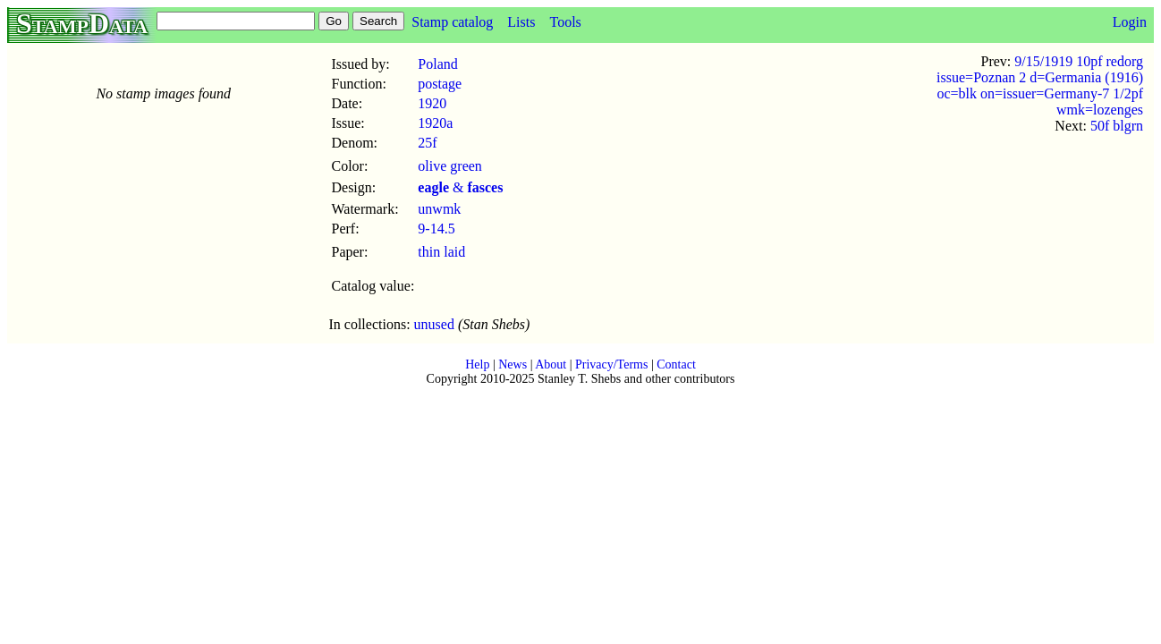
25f (427, 142)
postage (440, 83)
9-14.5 (436, 228)
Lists (521, 22)
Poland (437, 64)
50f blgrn (1116, 125)
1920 (432, 103)
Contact (676, 364)
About (550, 364)
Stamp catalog (452, 22)
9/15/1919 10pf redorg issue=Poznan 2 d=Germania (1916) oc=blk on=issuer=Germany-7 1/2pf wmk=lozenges (1039, 85)
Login (1130, 22)
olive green (450, 166)
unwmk (439, 208)
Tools (564, 22)
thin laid (441, 251)
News (512, 364)
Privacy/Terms (611, 364)
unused (434, 324)
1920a (435, 123)
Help (477, 364)
